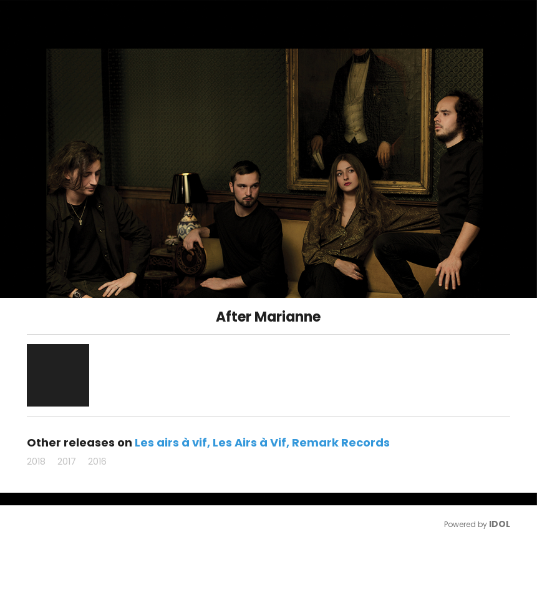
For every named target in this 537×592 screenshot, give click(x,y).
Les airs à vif (171, 442)
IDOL (499, 524)
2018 (36, 461)
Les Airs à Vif (249, 442)
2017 (66, 461)
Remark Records (341, 442)
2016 (97, 461)
